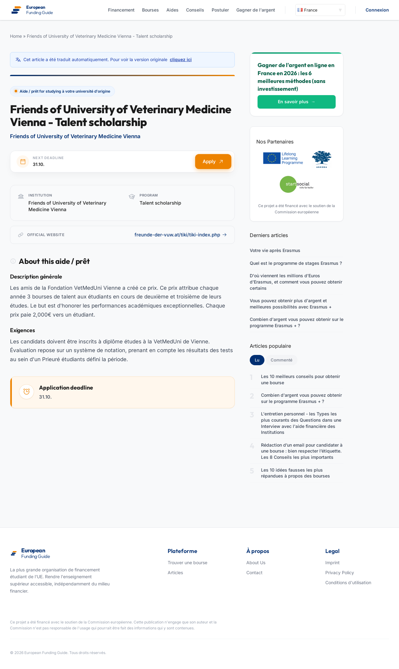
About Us (255, 562)
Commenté (282, 359)
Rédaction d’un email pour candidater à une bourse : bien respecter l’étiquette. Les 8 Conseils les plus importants (301, 451)
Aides (172, 9)
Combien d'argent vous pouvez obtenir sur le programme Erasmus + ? (296, 322)
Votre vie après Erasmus (275, 250)
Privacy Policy (339, 572)
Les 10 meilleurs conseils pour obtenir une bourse (300, 379)
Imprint (332, 562)
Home (16, 36)
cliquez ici (181, 59)
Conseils (195, 9)
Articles (175, 572)
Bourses (150, 9)
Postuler (220, 9)
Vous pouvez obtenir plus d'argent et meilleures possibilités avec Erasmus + (291, 303)
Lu (259, 359)
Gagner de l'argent (255, 9)
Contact (254, 572)
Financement (121, 9)
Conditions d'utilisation (348, 582)
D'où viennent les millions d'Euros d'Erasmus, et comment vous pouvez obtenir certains (296, 281)
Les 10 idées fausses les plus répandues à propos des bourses (295, 473)
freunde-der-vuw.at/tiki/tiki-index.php (181, 235)
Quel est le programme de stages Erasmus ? (296, 263)
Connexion (377, 9)
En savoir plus (296, 101)
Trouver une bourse (187, 562)
